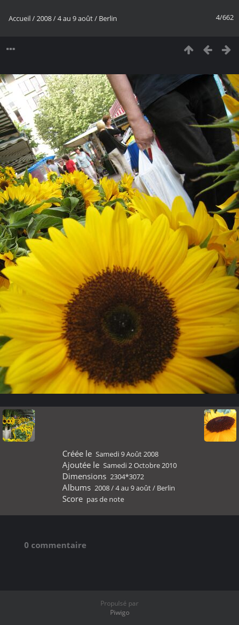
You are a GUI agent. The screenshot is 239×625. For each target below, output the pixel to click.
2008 (44, 18)
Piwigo (119, 612)
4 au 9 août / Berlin (87, 18)
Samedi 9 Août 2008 (127, 454)
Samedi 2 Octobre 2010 (140, 465)
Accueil (20, 18)
